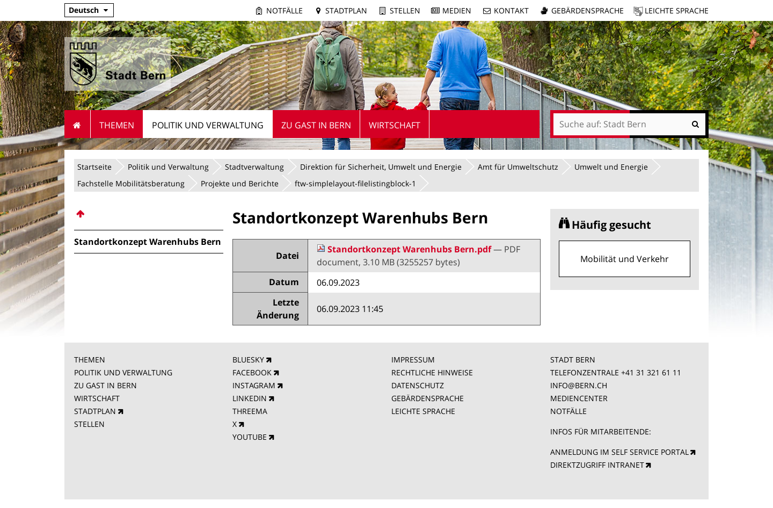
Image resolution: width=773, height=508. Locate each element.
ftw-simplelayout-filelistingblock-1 (355, 183)
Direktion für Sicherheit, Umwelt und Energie (381, 167)
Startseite (94, 167)
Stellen (405, 10)
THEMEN (89, 359)
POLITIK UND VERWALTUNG (123, 372)
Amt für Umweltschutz (518, 167)
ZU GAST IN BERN (105, 385)
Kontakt (511, 10)
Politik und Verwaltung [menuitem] (208, 125)
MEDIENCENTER (579, 398)
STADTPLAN (95, 411)
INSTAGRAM (253, 385)
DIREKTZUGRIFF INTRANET (597, 465)
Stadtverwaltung (254, 167)
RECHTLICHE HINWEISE (432, 372)
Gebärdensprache (587, 10)
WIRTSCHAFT (97, 398)
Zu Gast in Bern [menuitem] (316, 125)
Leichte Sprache (677, 10)
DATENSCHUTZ (417, 385)
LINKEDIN (249, 398)
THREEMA (249, 411)
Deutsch (84, 10)
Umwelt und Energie (611, 167)
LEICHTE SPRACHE (423, 411)
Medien (456, 10)
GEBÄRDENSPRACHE (427, 398)
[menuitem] (148, 214)
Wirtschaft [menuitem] (394, 125)
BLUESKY (248, 359)
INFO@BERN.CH (578, 385)
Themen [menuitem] (116, 125)
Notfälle (284, 10)
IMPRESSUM (413, 359)
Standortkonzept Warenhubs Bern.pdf (405, 249)
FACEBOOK (252, 372)
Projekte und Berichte (240, 183)
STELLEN (89, 424)
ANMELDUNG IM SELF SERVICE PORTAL (619, 452)
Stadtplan (346, 10)
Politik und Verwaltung (168, 167)
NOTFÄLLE (568, 411)
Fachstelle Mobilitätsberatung (131, 183)
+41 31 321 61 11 (651, 372)
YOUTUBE (249, 437)
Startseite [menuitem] (77, 124)
